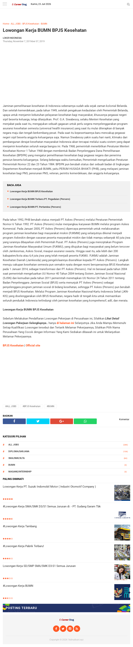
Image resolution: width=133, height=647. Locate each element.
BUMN (44, 23)
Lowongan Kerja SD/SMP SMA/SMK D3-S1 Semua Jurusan (39, 566)
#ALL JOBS (10, 406)
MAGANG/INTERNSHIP (20, 471)
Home (6, 23)
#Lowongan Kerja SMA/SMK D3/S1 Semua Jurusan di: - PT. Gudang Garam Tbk (52, 506)
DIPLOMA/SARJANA (18, 451)
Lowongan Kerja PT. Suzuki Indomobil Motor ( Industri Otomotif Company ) (49, 486)
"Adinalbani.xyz (75, 639)
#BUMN (50, 406)
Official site (33, 345)
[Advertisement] (66, 73)
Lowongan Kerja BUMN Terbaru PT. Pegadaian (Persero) (40, 199)
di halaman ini (65, 323)
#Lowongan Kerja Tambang (20, 526)
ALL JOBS (16, 23)
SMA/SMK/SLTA (16, 458)
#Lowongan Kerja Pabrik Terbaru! (23, 546)
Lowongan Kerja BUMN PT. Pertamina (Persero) (35, 206)
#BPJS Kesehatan (32, 406)
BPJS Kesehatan (30, 23)
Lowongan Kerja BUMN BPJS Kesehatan (44, 30)
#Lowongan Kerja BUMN (18, 585)
